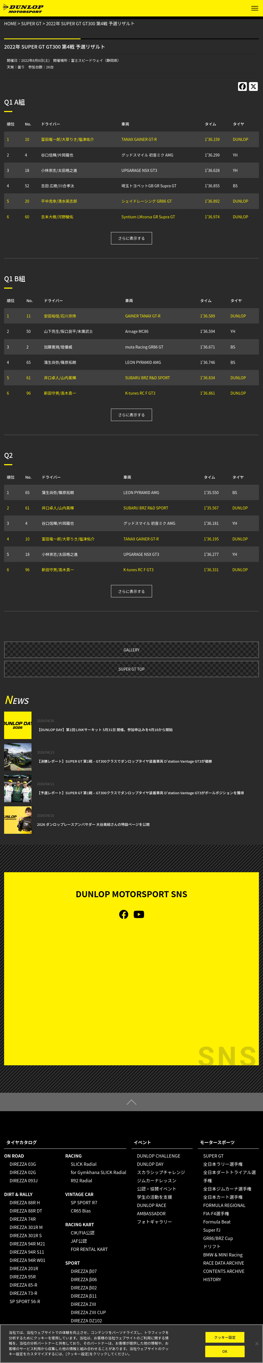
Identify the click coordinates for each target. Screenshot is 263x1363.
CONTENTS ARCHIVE (224, 1271)
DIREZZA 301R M (26, 1227)
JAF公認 (79, 1240)
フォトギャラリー (154, 1221)
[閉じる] (257, 1343)
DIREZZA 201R (24, 1268)
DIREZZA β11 (84, 1295)
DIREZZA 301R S (26, 1235)
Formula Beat (217, 1221)
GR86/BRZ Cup (218, 1238)
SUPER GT (213, 1155)
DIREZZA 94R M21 (27, 1243)
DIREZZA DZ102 (86, 1320)
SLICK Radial (83, 1164)
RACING (73, 1155)
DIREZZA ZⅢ (83, 1304)
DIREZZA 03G (23, 1164)
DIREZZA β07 (84, 1271)
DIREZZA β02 (84, 1287)
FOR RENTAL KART (89, 1249)
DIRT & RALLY (18, 1194)
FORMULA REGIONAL (224, 1205)
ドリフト (212, 1246)
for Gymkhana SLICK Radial (98, 1172)
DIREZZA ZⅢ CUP (88, 1312)
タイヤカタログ (21, 1142)
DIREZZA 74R (23, 1219)
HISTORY (212, 1279)
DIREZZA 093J (24, 1180)
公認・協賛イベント (156, 1188)
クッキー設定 (225, 1337)
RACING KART (79, 1224)
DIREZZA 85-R (23, 1284)
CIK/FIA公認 (83, 1232)
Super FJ (212, 1230)
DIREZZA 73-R (23, 1293)
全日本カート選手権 (223, 1197)
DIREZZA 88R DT (26, 1210)
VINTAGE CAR (79, 1194)
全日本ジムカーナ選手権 (227, 1188)
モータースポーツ (217, 1142)
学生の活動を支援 (154, 1197)
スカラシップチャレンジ (161, 1172)
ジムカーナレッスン (156, 1180)
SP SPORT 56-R (25, 1301)
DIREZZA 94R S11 (27, 1251)
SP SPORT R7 (84, 1202)
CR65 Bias (81, 1210)
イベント (142, 1142)
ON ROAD (14, 1155)
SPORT (72, 1262)
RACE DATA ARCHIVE (223, 1262)
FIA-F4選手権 (216, 1213)
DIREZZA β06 (84, 1279)
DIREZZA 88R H (25, 1202)
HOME (10, 23)
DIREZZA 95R (23, 1276)
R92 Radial (81, 1180)
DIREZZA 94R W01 (27, 1260)
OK (224, 1351)
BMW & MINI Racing (223, 1254)
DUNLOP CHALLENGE (158, 1155)
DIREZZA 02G (23, 1172)
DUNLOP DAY (150, 1164)
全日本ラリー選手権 (223, 1164)
